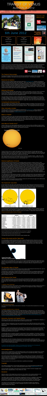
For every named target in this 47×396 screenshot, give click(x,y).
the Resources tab (30, 109)
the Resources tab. (30, 81)
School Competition (5, 12)
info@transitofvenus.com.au (20, 111)
